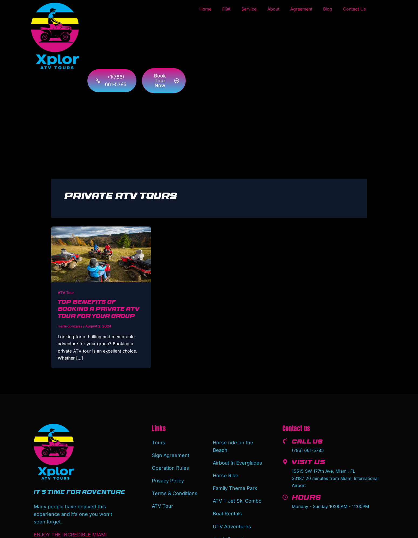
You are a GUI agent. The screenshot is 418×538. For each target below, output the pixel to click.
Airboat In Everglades (237, 461)
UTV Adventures (232, 519)
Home (205, 9)
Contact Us (354, 9)
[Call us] (285, 441)
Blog (327, 9)
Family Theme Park (235, 484)
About (273, 9)
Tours (158, 442)
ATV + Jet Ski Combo (237, 496)
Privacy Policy (168, 476)
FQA (226, 9)
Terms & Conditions (174, 488)
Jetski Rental (227, 530)
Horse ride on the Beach (233, 445)
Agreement (301, 9)
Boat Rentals (227, 507)
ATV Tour (66, 292)
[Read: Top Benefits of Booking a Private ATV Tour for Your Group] (101, 254)
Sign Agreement (170, 453)
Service (248, 9)
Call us (309, 442)
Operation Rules (170, 465)
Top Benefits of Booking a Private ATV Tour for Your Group (101, 310)
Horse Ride (225, 472)
